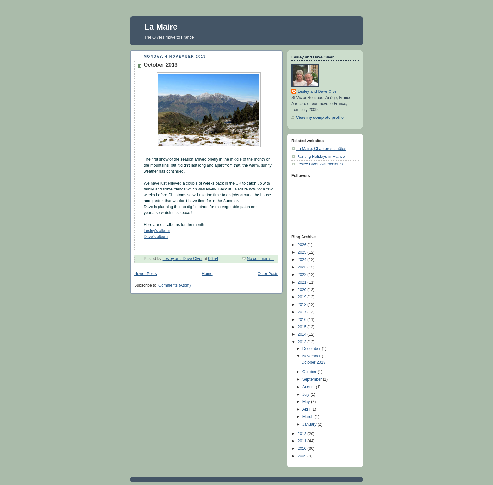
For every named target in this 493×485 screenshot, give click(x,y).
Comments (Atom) (174, 285)
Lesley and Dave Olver (318, 91)
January (310, 424)
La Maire (161, 26)
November (312, 356)
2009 (303, 456)
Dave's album (156, 236)
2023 (303, 267)
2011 (303, 441)
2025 (303, 252)
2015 (303, 327)
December (312, 348)
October (310, 372)
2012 (303, 434)
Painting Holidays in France (320, 156)
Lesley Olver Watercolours (319, 164)
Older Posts (268, 274)
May (306, 402)
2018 (303, 304)
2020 (303, 290)
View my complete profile (320, 117)
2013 (303, 342)
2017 (303, 312)
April (307, 409)
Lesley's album (157, 231)
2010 (303, 448)
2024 (303, 259)
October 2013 (161, 65)
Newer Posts (145, 274)
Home (207, 274)
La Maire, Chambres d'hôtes (321, 148)
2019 (303, 297)
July (306, 394)
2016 (303, 319)
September (312, 379)
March (308, 417)
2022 (303, 275)
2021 (303, 282)
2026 (303, 245)
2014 (303, 334)
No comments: (260, 258)
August (309, 387)
